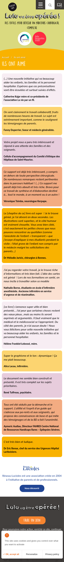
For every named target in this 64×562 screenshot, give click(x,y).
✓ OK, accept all (11, 554)
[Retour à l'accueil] (32, 511)
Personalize (32, 554)
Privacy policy (52, 554)
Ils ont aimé (19, 57)
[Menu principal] (40, 4)
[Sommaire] (59, 4)
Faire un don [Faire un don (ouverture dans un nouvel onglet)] (32, 520)
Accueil (5, 57)
